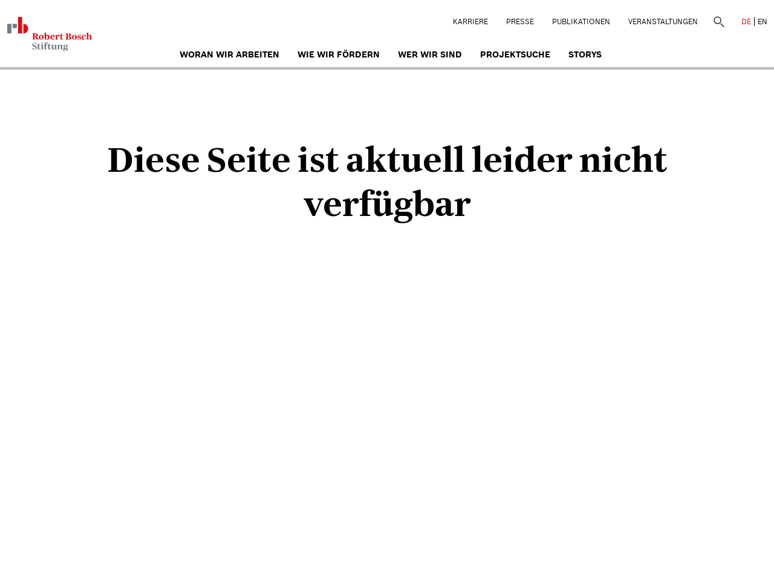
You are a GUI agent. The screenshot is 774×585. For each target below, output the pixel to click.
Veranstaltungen (663, 21)
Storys (585, 54)
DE (746, 21)
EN (762, 21)
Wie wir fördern (339, 54)
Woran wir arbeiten (229, 54)
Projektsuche (515, 54)
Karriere (470, 21)
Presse (520, 21)
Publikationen (581, 21)
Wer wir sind (430, 54)
